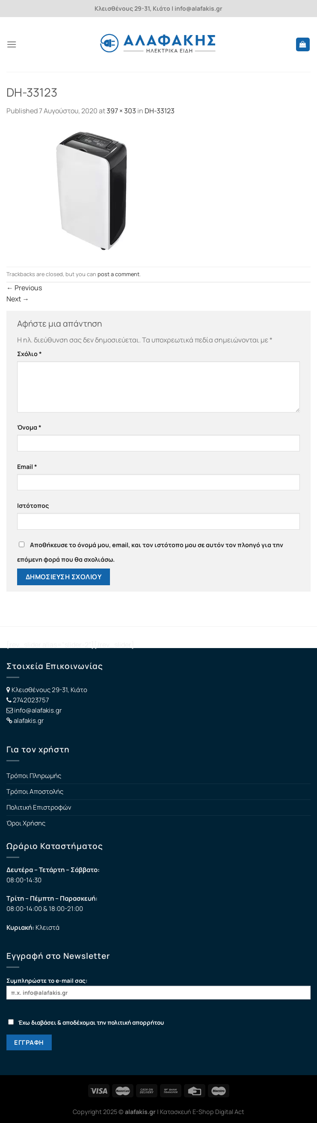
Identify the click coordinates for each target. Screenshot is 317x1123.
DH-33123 (160, 110)
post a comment (118, 274)
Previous (24, 287)
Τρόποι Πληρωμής (33, 775)
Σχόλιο (29, 354)
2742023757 (31, 700)
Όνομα (29, 427)
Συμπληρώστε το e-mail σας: (158, 988)
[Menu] (11, 44)
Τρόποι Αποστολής (34, 791)
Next (17, 299)
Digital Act (229, 1112)
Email (27, 467)
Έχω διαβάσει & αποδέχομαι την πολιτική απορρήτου (86, 1022)
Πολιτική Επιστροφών (38, 807)
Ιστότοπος (33, 505)
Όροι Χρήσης (25, 823)
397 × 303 (121, 110)
